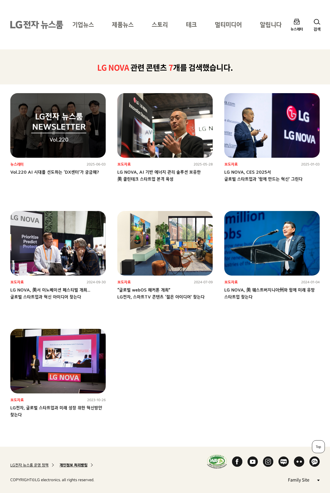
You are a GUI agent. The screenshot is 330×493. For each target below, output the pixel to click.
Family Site (303, 479)
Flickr (299, 461)
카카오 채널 (314, 461)
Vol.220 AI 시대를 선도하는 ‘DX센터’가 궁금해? (54, 172)
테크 (191, 25)
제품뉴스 (123, 25)
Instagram (268, 461)
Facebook (237, 461)
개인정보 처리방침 (73, 465)
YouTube (253, 461)
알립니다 (271, 25)
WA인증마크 (217, 461)
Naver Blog (283, 461)
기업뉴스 (83, 25)
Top (318, 447)
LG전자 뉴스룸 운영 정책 (29, 465)
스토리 (160, 25)
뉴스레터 (297, 29)
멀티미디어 (228, 25)
